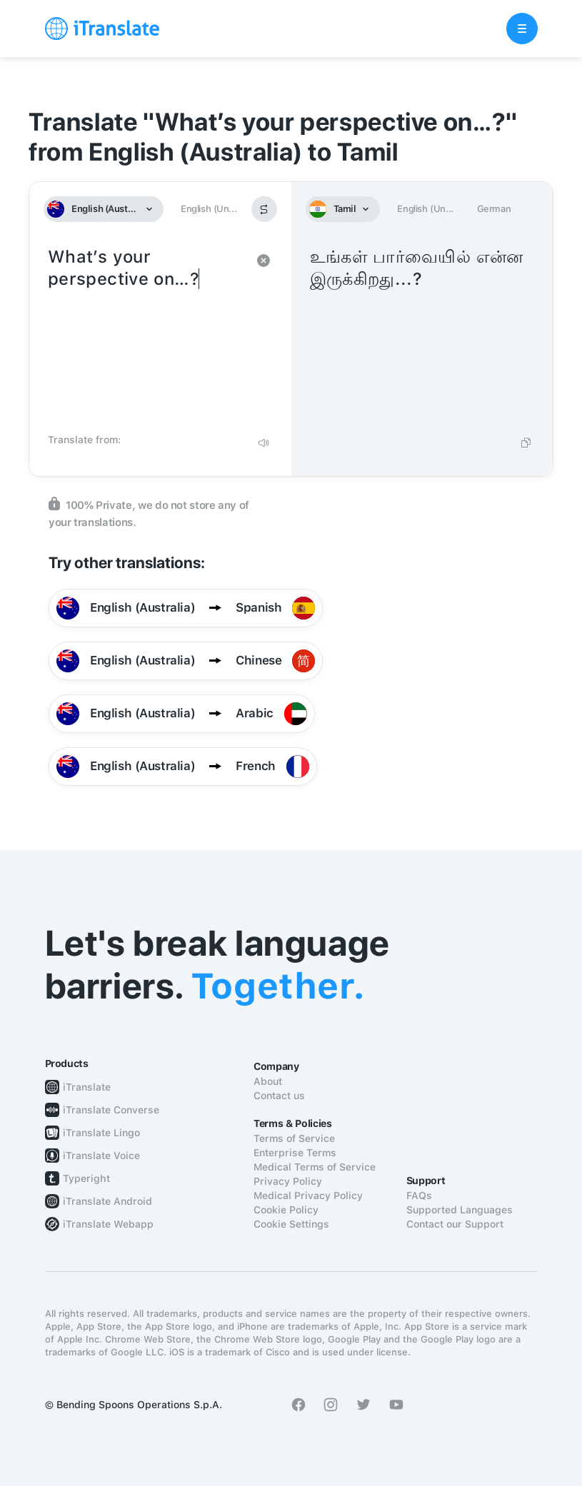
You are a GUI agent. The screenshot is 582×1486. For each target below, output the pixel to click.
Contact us (279, 1095)
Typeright (86, 1178)
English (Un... (208, 208)
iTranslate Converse (111, 1110)
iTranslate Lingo (101, 1132)
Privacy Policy (288, 1181)
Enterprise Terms (295, 1152)
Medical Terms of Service (315, 1167)
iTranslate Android (107, 1201)
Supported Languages (459, 1209)
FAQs (419, 1195)
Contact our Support (454, 1224)
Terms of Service (294, 1138)
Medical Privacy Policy (308, 1195)
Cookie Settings (291, 1224)
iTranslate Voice (101, 1155)
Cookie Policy (286, 1209)
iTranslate (87, 1087)
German (494, 208)
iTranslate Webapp (108, 1224)
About (268, 1081)
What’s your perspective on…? (146, 335)
